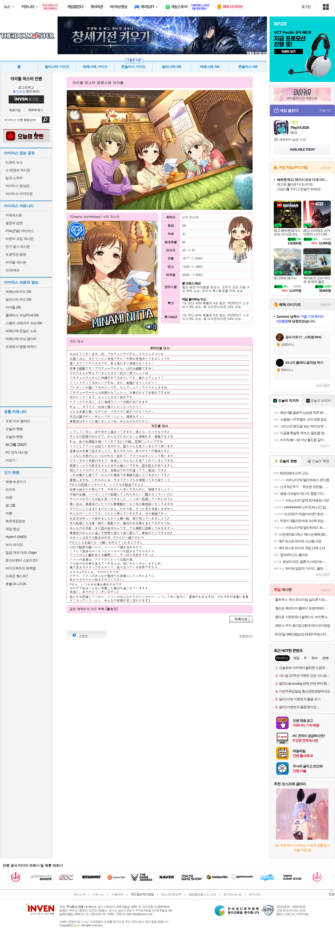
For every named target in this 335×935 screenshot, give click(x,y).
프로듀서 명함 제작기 (21, 346)
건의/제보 (12, 270)
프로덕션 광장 (15, 254)
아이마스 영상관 (17, 186)
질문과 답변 (14, 223)
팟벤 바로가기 (15, 481)
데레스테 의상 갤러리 (21, 338)
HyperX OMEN (15, 536)
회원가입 (15, 110)
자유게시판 (13, 215)
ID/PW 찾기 (36, 110)
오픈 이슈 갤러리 (17, 421)
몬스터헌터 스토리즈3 (21, 560)
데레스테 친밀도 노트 (21, 331)
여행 (8, 513)
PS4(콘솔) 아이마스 (19, 231)
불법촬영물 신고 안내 (202, 894)
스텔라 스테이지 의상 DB (23, 323)
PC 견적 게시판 (16, 452)
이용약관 (117, 894)
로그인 (306, 7)
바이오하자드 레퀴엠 (20, 568)
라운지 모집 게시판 (19, 238)
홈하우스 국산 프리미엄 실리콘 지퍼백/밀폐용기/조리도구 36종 (303, 600)
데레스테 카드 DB (18, 291)
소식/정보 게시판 (17, 170)
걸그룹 (10, 505)
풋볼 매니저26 (15, 584)
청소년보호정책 (171, 894)
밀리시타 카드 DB (18, 299)
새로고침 (321, 385)
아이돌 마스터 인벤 (26, 78)
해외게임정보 (15, 521)
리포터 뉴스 (14, 162)
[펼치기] (111, 609)
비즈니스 (98, 894)
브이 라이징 (14, 544)
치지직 (10, 489)
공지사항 (254, 894)
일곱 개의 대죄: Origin (21, 552)
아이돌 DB (13, 307)
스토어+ (325, 168)
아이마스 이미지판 (18, 193)
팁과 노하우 (14, 178)
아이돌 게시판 (15, 262)
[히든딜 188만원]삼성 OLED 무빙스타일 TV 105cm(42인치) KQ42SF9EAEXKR (303, 634)
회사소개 (79, 894)
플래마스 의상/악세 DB (21, 315)
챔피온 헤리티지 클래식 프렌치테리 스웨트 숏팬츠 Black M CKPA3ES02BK (303, 608)
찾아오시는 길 (232, 894)
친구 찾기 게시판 (17, 246)
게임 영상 (12, 529)
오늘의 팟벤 (14, 436)
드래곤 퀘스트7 (16, 576)
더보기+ (325, 110)
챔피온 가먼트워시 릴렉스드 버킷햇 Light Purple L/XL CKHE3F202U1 (303, 617)
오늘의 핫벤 (14, 429)
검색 (45, 120)
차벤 (8, 497)
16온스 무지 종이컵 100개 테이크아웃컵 (302, 626)
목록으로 (241, 619)
